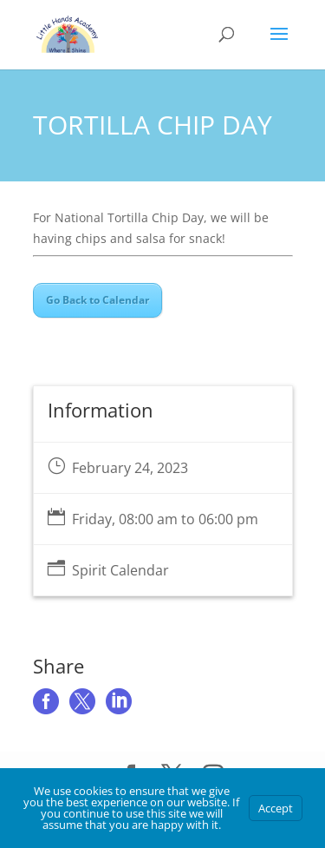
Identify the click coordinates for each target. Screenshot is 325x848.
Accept (275, 808)
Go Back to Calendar (97, 300)
